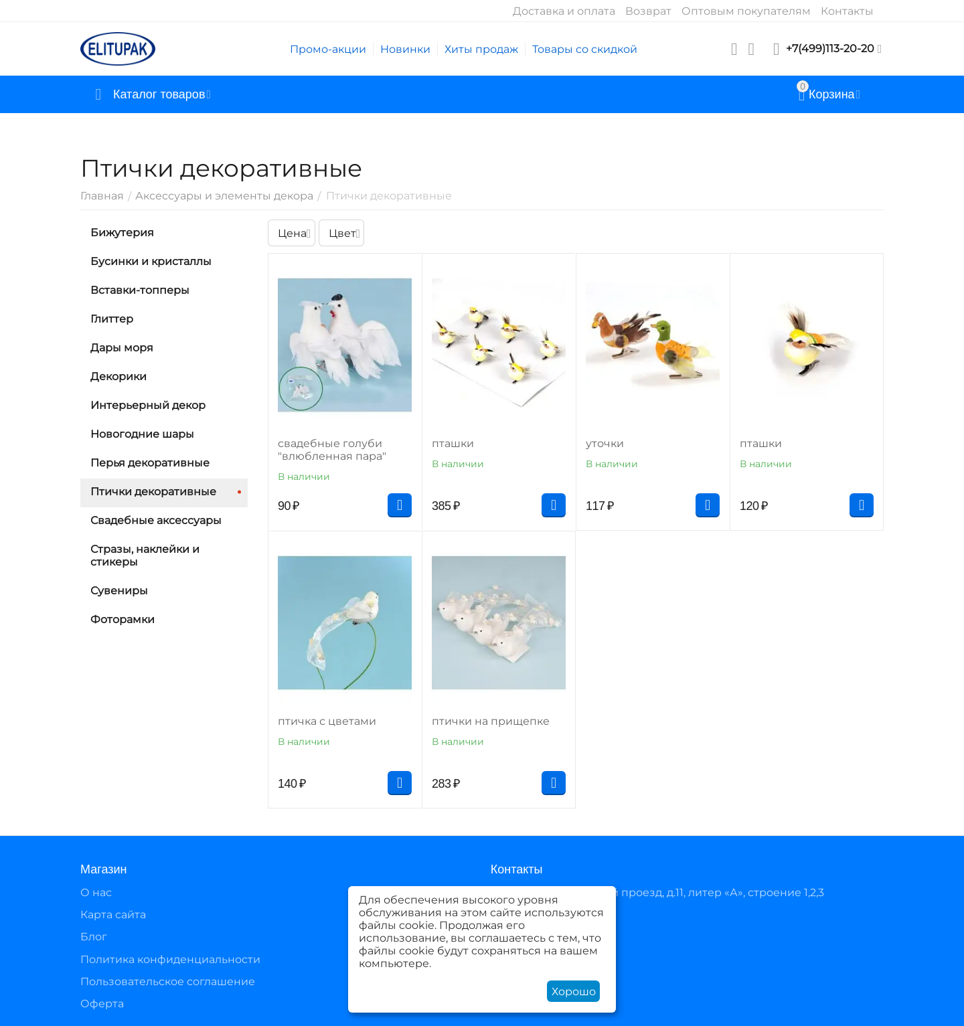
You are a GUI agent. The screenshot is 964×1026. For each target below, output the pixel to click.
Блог (93, 936)
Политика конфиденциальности (170, 959)
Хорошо (574, 991)
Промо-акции (328, 49)
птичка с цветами (327, 721)
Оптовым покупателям (746, 11)
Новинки (405, 49)
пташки (453, 443)
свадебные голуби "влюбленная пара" (332, 449)
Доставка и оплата (564, 11)
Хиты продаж (481, 49)
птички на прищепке (491, 721)
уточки (605, 443)
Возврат (648, 11)
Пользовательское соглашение (167, 981)
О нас (96, 892)
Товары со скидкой (584, 49)
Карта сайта (113, 914)
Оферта (102, 1003)
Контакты (847, 11)
